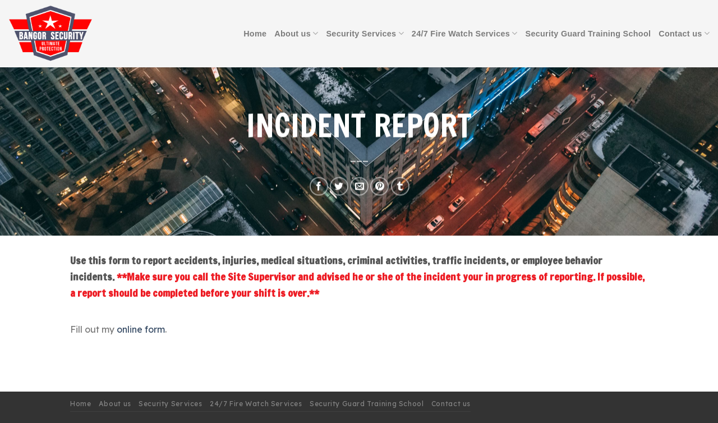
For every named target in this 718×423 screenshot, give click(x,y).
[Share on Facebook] (319, 186)
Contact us (684, 33)
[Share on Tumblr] (400, 186)
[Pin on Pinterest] (379, 186)
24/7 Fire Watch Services (465, 33)
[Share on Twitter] (339, 186)
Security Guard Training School (588, 33)
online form (141, 329)
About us (296, 33)
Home (254, 33)
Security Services (364, 33)
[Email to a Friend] (359, 186)
